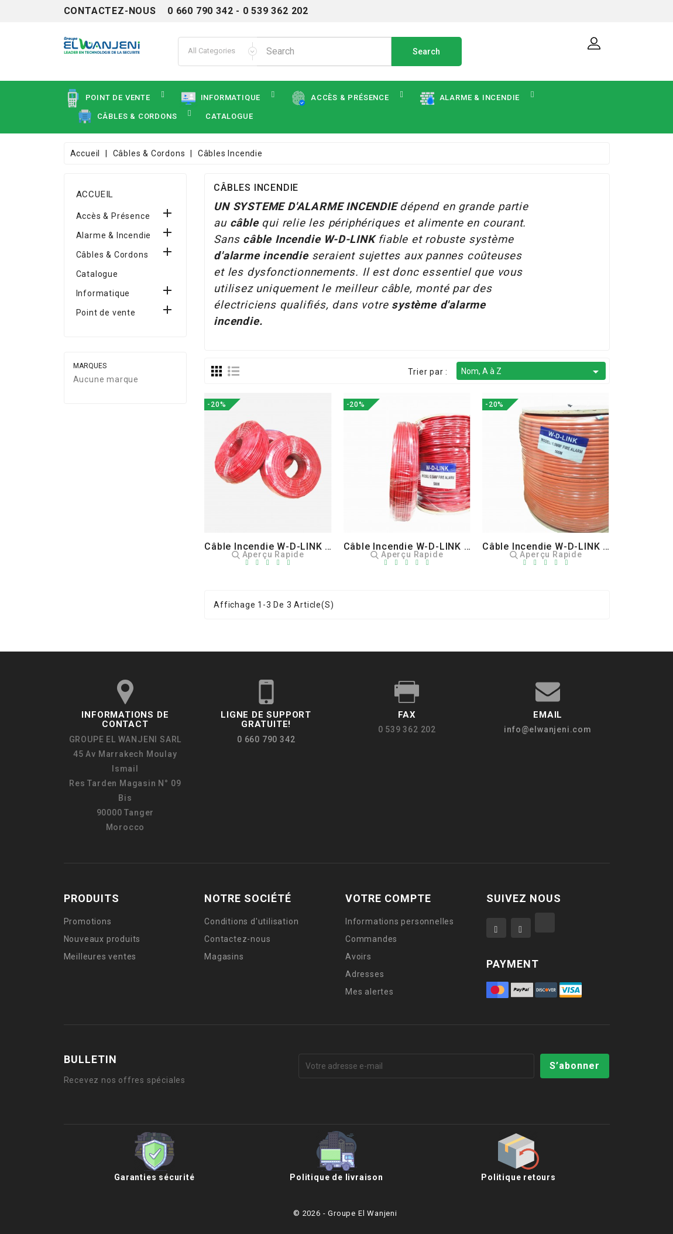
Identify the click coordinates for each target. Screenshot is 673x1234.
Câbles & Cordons (112, 254)
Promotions (88, 921)
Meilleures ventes (100, 956)
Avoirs (358, 956)
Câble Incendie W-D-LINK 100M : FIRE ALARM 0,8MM (327, 546)
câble (244, 223)
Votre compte (388, 898)
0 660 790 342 (266, 739)
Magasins (223, 956)
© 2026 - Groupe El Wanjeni (345, 1213)
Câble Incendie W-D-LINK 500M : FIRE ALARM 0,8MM (467, 546)
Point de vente (106, 312)
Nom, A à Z (531, 372)
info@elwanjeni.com (547, 729)
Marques (90, 366)
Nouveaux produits (102, 939)
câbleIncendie (281, 239)
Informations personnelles (399, 921)
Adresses (364, 974)
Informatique (103, 293)
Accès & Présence (113, 216)
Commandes (371, 939)
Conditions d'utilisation (251, 921)
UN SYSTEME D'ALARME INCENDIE (305, 206)
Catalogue (97, 274)
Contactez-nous (237, 939)
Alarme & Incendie (114, 235)
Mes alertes (369, 991)
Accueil (95, 194)
